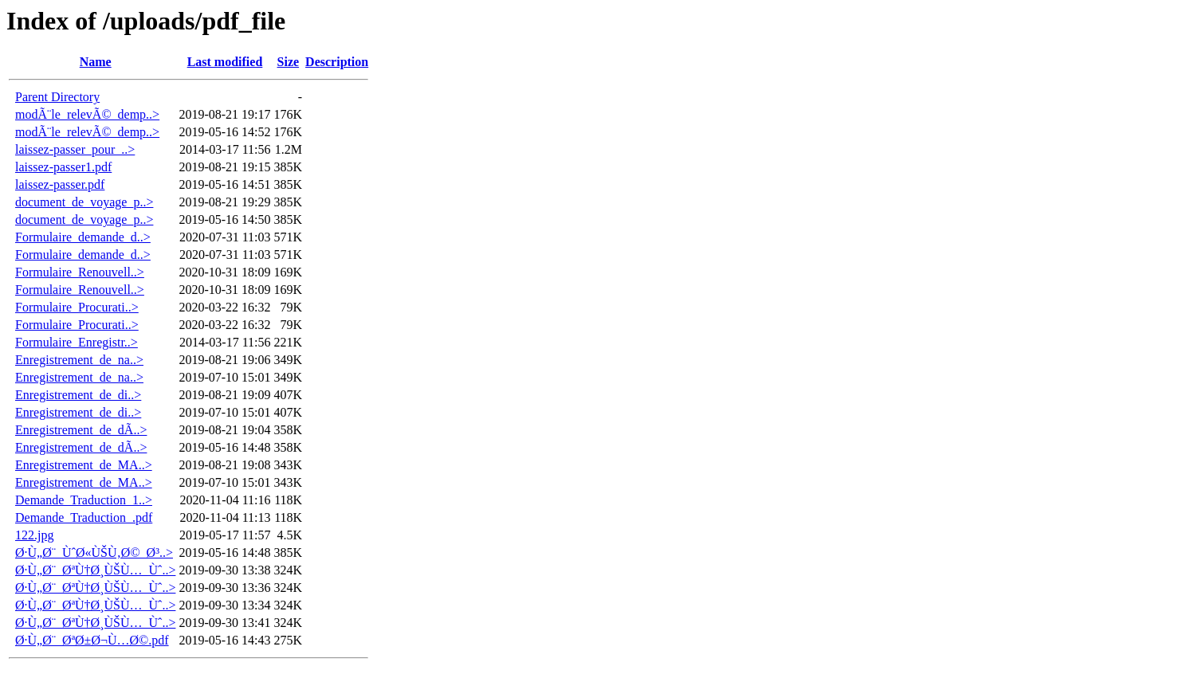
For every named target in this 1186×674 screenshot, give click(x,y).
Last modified (225, 62)
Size (288, 62)
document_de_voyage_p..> (84, 202)
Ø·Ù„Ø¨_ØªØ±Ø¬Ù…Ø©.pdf (92, 640)
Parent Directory (57, 97)
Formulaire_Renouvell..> (79, 272)
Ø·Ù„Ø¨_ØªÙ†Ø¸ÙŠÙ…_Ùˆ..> (95, 570)
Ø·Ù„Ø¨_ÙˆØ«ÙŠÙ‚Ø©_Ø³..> (94, 552)
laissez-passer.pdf (59, 184)
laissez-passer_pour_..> (75, 149)
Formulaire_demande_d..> (83, 237)
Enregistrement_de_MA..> (83, 465)
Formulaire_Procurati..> (77, 307)
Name (96, 62)
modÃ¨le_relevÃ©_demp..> (87, 114)
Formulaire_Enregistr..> (76, 342)
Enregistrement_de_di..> (78, 395)
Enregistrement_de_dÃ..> (81, 430)
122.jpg (34, 535)
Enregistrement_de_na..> (79, 359)
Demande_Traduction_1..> (83, 500)
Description (336, 62)
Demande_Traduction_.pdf (83, 517)
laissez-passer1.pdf (63, 167)
